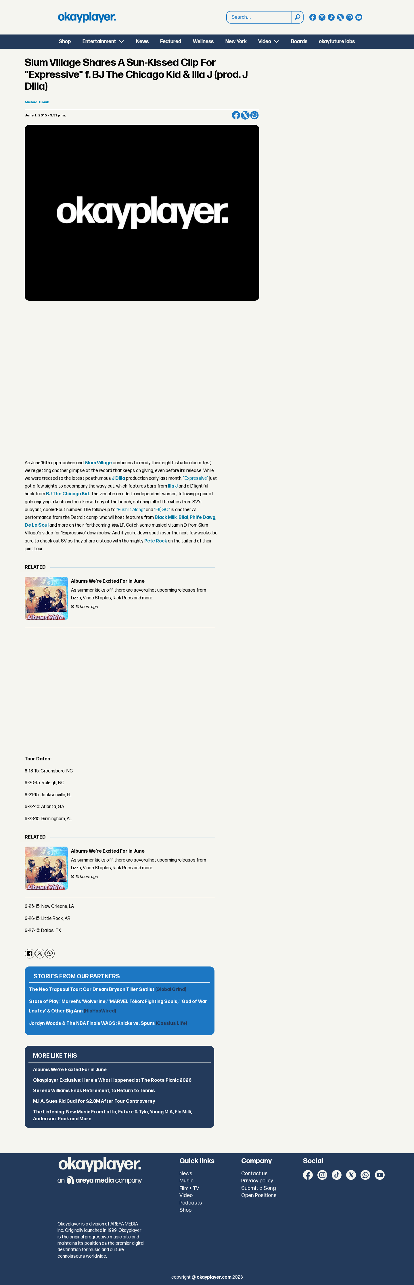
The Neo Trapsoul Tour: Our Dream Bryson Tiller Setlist (107, 989)
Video (264, 42)
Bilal (183, 517)
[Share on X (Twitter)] (245, 115)
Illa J (173, 486)
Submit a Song (258, 1188)
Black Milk (166, 517)
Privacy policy (257, 1181)
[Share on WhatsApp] (254, 115)
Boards (299, 42)
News (142, 42)
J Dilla (118, 478)
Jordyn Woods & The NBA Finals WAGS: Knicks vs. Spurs (108, 1023)
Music (186, 1181)
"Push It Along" (130, 510)
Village (104, 463)
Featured (170, 42)
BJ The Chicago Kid (67, 494)
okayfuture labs (337, 42)
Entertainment (99, 42)
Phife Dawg (202, 517)
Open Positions (259, 1195)
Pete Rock (155, 541)
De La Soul (37, 525)
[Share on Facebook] (236, 115)
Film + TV (189, 1188)
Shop (65, 42)
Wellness (203, 42)
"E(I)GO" (162, 510)
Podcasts (190, 1203)
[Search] (297, 17)
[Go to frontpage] (86, 17)
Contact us (254, 1174)
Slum (90, 463)
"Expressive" (195, 478)
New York (236, 42)
